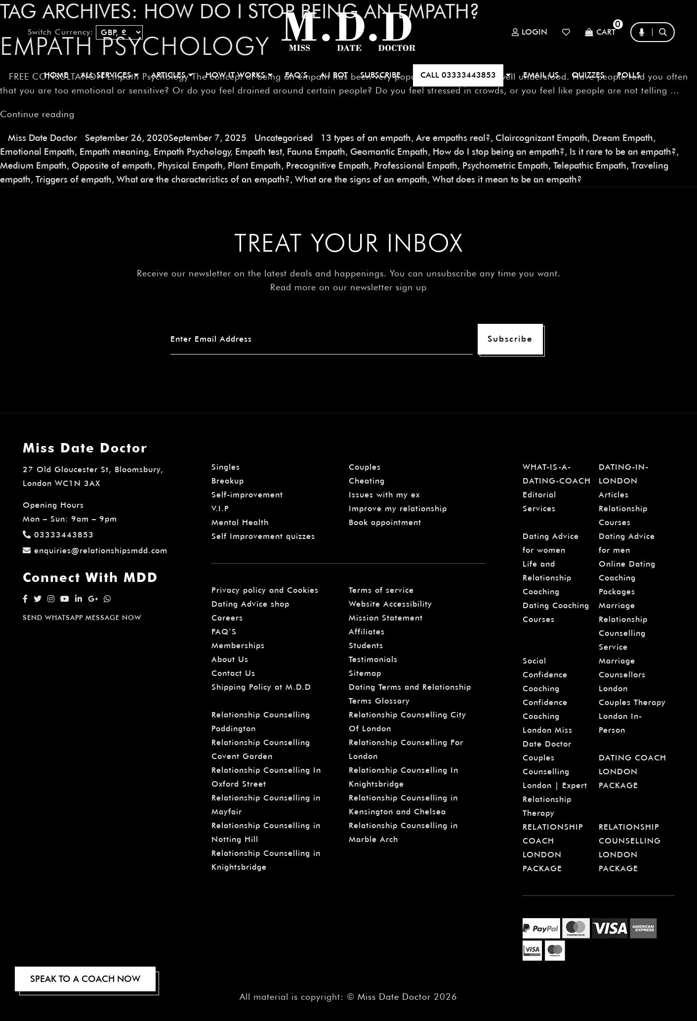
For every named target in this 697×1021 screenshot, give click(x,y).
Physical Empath (190, 165)
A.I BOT (334, 75)
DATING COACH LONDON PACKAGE (632, 771)
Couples (365, 467)
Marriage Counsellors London (622, 674)
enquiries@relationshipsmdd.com (95, 550)
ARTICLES (172, 75)
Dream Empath (622, 138)
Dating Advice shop (250, 604)
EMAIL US (541, 75)
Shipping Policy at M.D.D (261, 687)
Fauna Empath (316, 151)
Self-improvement (247, 494)
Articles (614, 494)
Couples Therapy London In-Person (632, 716)
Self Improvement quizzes (263, 536)
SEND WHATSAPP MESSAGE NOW (82, 617)
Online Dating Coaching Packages (627, 577)
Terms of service (381, 590)
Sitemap (365, 673)
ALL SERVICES (110, 75)
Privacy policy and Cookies (265, 590)
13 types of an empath (366, 138)
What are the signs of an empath (361, 179)
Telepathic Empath (589, 165)
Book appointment (385, 522)
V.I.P (220, 508)
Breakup (227, 481)
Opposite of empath (112, 165)
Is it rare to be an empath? (623, 151)
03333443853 (58, 534)
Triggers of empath (74, 179)
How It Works (239, 75)
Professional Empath (415, 165)
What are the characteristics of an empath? (203, 179)
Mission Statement (386, 617)
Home (56, 75)
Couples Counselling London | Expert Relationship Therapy (555, 785)
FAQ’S (296, 75)
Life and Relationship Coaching (547, 577)
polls (629, 75)
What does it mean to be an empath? (507, 179)
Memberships (238, 645)
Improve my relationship (398, 508)
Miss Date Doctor (42, 138)
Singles (225, 467)
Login (529, 32)
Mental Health (240, 522)
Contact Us (233, 673)
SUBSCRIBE (380, 75)
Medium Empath (33, 165)
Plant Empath (254, 165)
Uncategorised (283, 138)
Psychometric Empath (505, 165)
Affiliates (367, 631)
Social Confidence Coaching (545, 674)
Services (539, 508)
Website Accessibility (390, 604)
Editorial (539, 494)
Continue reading (37, 114)
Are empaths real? (453, 138)
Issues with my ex (384, 494)
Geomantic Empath (389, 151)
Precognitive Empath (327, 165)
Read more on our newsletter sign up (348, 287)
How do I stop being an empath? (499, 151)
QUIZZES (588, 75)
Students (366, 645)
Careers (227, 617)
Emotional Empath (37, 151)
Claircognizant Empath (541, 138)
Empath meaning (114, 151)
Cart (600, 32)
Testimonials (373, 659)
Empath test (258, 151)
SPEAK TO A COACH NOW (85, 979)
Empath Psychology (192, 151)
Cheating (367, 481)
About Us (229, 659)
